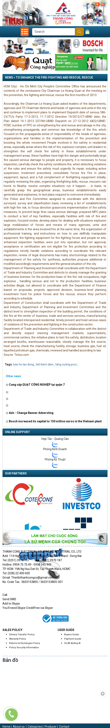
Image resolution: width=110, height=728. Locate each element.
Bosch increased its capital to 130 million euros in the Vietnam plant (54, 421)
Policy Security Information (24, 647)
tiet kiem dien (44, 364)
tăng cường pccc (66, 364)
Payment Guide (72, 639)
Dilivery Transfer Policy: (22, 634)
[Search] (53, 32)
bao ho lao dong (23, 364)
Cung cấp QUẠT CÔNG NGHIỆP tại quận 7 (35, 384)
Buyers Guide (71, 634)
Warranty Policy (17, 639)
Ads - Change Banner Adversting (29, 412)
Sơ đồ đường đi (72, 643)
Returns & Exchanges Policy (24, 643)
